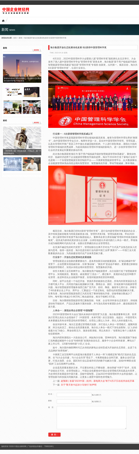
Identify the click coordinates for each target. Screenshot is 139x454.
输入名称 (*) (96, 395)
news (12, 30)
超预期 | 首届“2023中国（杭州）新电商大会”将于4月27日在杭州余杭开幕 (97, 381)
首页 (15, 38)
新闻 (20, 38)
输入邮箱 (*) (96, 402)
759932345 (48, 451)
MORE (36, 50)
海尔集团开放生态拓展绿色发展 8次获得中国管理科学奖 (45, 38)
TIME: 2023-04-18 (56, 53)
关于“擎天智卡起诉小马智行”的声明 (78, 385)
